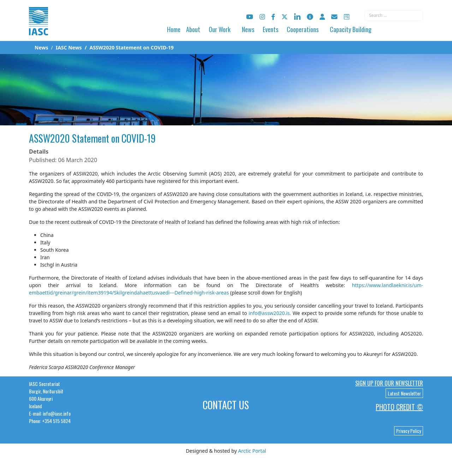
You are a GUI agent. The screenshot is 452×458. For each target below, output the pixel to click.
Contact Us (226, 405)
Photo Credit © (399, 407)
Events (270, 29)
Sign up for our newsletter (389, 383)
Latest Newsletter (404, 393)
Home (173, 29)
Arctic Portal (252, 450)
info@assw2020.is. (270, 313)
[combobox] (393, 15)
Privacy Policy (408, 430)
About (193, 29)
